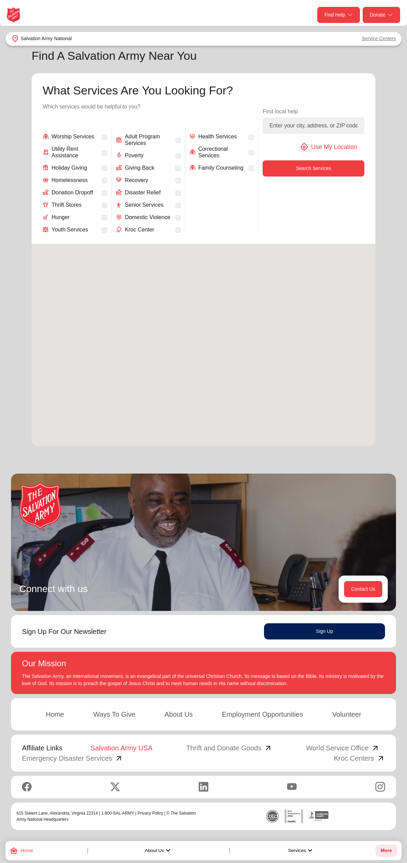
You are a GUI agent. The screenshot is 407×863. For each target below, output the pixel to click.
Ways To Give (114, 714)
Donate (381, 15)
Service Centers (379, 38)
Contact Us (363, 589)
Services (301, 850)
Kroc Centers (359, 758)
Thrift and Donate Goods (229, 748)
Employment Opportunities (262, 714)
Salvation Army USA (121, 748)
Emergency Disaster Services (72, 758)
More (386, 850)
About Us (158, 850)
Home (55, 714)
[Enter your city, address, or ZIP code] (313, 125)
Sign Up (324, 631)
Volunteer (346, 714)
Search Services (313, 168)
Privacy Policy (150, 813)
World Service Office (343, 748)
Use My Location (328, 147)
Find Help (338, 15)
